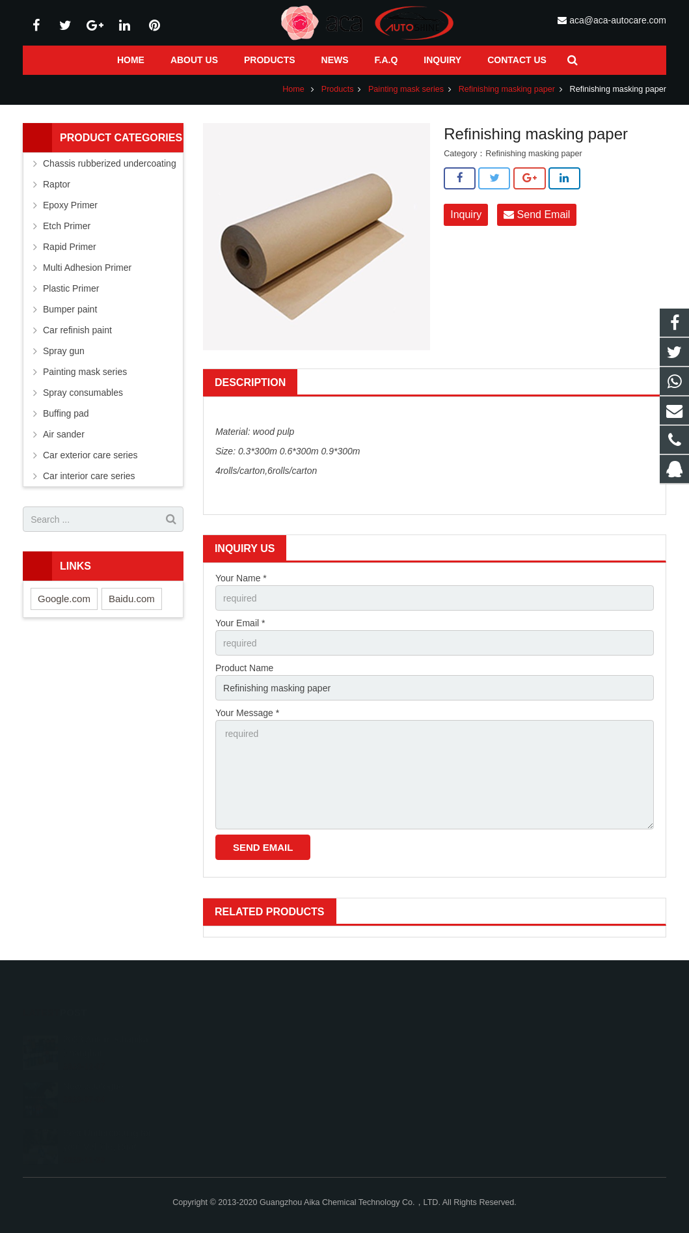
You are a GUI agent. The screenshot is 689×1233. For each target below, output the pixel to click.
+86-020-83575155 (402, 1075)
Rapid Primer (69, 247)
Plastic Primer (71, 288)
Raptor (56, 184)
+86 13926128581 (401, 1056)
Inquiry (465, 214)
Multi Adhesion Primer (87, 267)
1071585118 (391, 1037)
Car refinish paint (77, 330)
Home (293, 89)
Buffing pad (66, 413)
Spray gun (64, 351)
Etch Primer (66, 226)
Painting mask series (406, 89)
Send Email (537, 214)
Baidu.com (132, 598)
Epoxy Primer (70, 205)
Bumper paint (70, 309)
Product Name (244, 668)
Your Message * (247, 713)
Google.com (64, 598)
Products (337, 89)
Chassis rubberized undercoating (109, 163)
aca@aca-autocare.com (617, 20)
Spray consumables (83, 392)
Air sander (64, 434)
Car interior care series (89, 476)
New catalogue (93, 1069)
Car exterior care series (90, 455)
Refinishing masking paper (507, 89)
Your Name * (241, 578)
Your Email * (240, 623)
